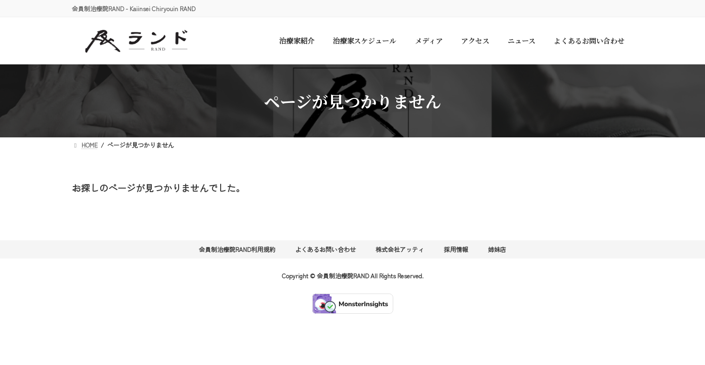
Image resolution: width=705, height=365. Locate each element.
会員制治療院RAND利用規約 (237, 249)
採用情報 (456, 249)
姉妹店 (497, 249)
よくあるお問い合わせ (325, 249)
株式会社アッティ (400, 249)
